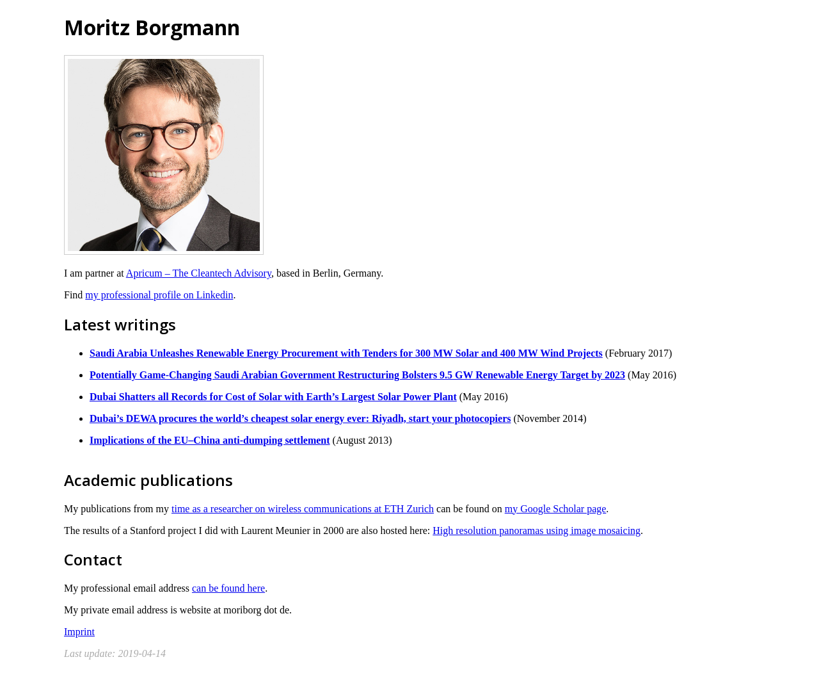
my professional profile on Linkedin (159, 294)
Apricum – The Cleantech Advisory (198, 273)
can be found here (228, 588)
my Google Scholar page (556, 508)
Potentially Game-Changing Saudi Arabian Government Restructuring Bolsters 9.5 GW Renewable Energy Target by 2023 (357, 374)
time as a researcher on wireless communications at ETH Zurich (302, 508)
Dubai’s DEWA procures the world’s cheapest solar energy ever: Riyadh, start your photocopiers (300, 418)
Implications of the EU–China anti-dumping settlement (210, 440)
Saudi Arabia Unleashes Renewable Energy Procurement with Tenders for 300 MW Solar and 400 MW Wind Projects (346, 353)
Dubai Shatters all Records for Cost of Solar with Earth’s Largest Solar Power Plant (273, 396)
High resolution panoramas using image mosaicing (536, 530)
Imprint (79, 631)
